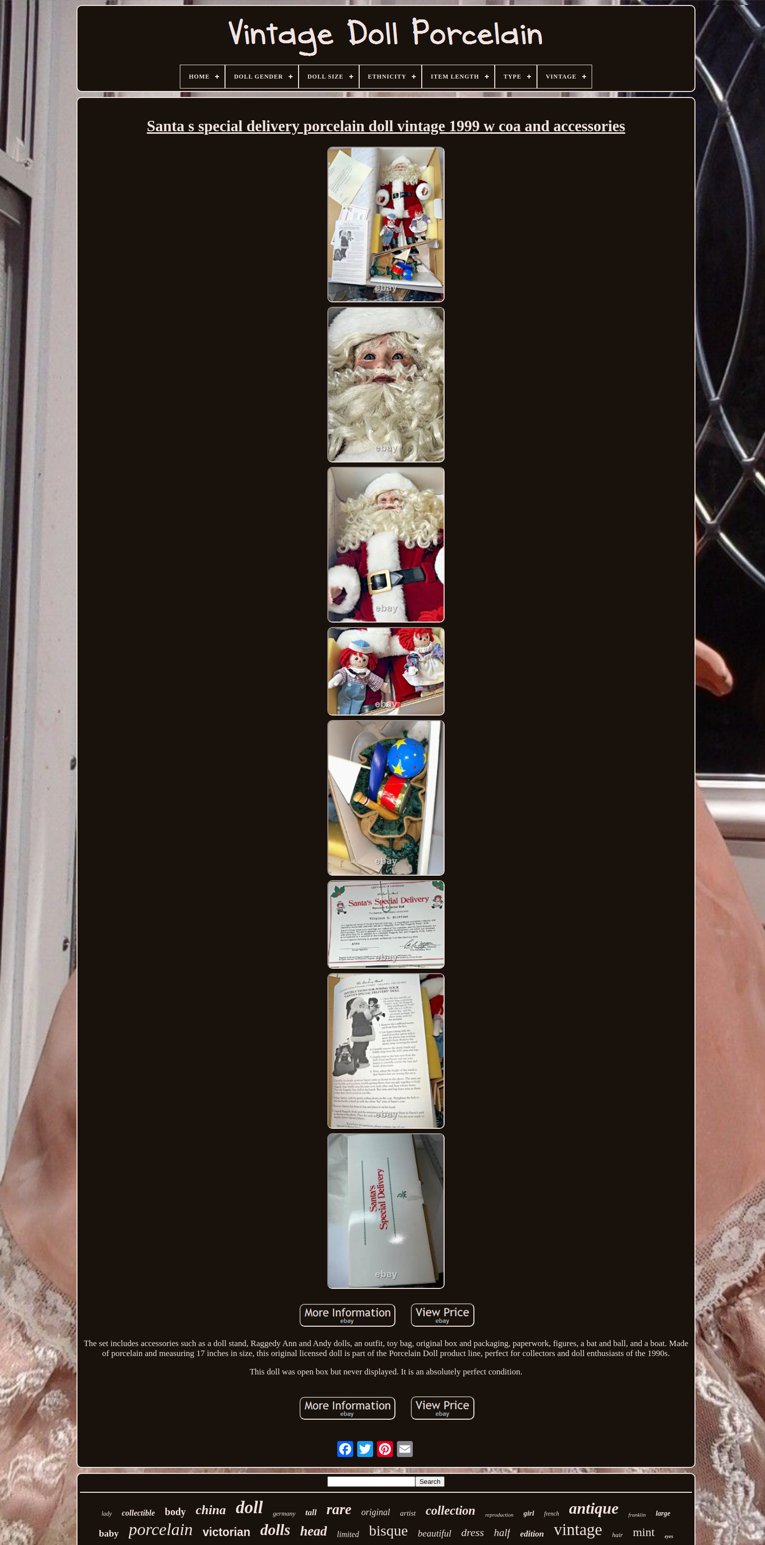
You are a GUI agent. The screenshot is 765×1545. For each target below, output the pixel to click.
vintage (578, 1530)
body (175, 1511)
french (551, 1513)
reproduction (499, 1515)
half (502, 1533)
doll (249, 1507)
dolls (275, 1530)
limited (348, 1534)
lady (106, 1513)
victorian (226, 1532)
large (663, 1513)
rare (338, 1509)
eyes (669, 1536)
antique (594, 1508)
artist (408, 1513)
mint (644, 1532)
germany (284, 1513)
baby (109, 1533)
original (375, 1512)
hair (617, 1535)
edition (532, 1534)
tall (311, 1512)
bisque (388, 1530)
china (211, 1510)
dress (472, 1532)
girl (529, 1513)
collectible (138, 1513)
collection (450, 1510)
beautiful (435, 1533)
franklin (637, 1515)
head (313, 1531)
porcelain (161, 1529)
